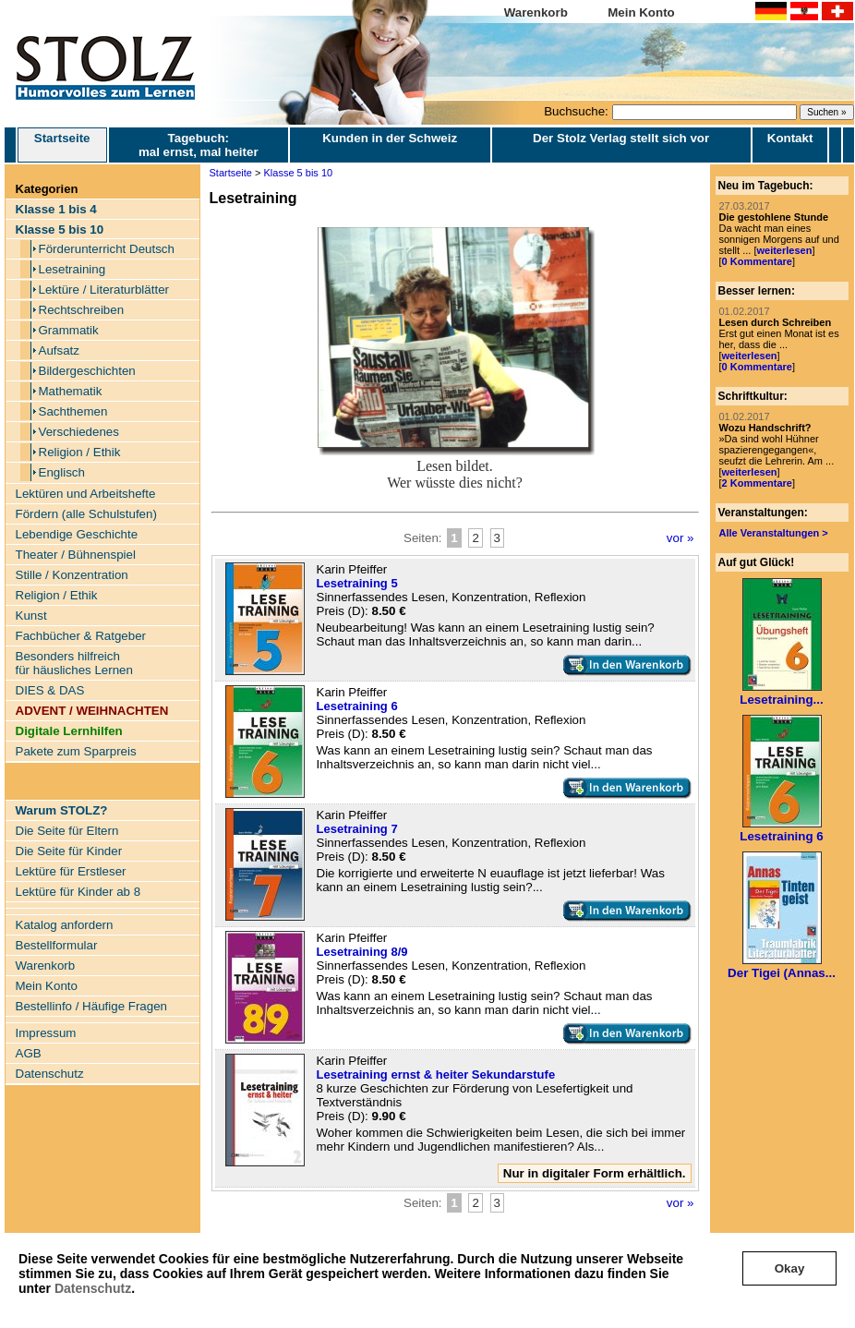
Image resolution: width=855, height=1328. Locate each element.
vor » (680, 538)
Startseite (62, 145)
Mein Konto (641, 12)
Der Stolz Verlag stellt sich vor (621, 138)
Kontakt (790, 138)
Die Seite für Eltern (67, 831)
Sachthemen (73, 411)
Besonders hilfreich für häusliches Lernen (74, 663)
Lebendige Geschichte (77, 534)
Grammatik (69, 330)
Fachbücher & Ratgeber (81, 636)
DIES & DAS (50, 690)
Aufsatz (59, 350)
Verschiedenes (79, 432)
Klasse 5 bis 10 (298, 172)
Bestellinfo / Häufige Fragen (91, 1006)
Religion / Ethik (80, 452)
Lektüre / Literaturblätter (104, 289)
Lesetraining (72, 269)
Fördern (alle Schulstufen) (86, 514)
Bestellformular (57, 945)
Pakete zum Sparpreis (76, 751)
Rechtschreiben (82, 310)
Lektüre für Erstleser (71, 871)
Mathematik (70, 391)
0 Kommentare (757, 261)
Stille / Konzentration (72, 575)
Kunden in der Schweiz (389, 138)
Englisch (62, 472)
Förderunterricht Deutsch (107, 249)
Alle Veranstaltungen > (773, 532)
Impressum (46, 1033)
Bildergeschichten (87, 371)
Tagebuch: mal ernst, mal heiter (198, 145)
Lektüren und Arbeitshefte (86, 494)
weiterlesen (784, 250)
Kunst (31, 615)
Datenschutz (92, 1288)
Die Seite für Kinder (69, 851)
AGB (29, 1053)
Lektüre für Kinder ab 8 (78, 892)
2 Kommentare (757, 483)
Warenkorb (536, 12)
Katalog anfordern (65, 925)
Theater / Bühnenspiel (76, 554)
